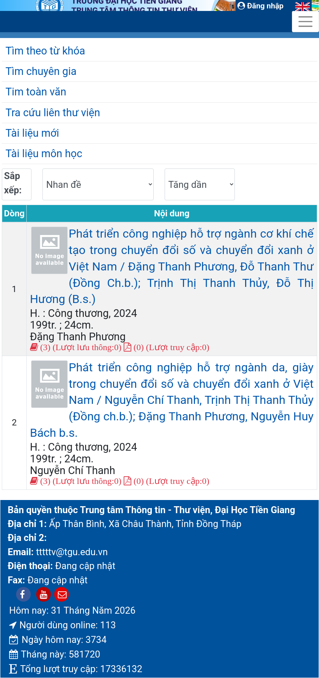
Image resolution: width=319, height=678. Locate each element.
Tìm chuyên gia (40, 71)
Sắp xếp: (13, 182)
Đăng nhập (260, 5)
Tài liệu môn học (43, 153)
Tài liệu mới (32, 133)
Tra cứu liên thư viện (52, 112)
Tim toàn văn (35, 92)
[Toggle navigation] (305, 21)
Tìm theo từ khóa (45, 51)
